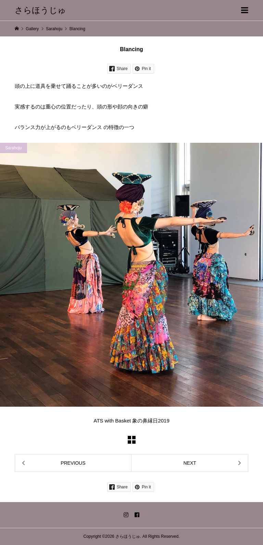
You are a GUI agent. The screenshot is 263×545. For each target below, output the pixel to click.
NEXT (189, 463)
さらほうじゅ (40, 10)
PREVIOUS (73, 463)
